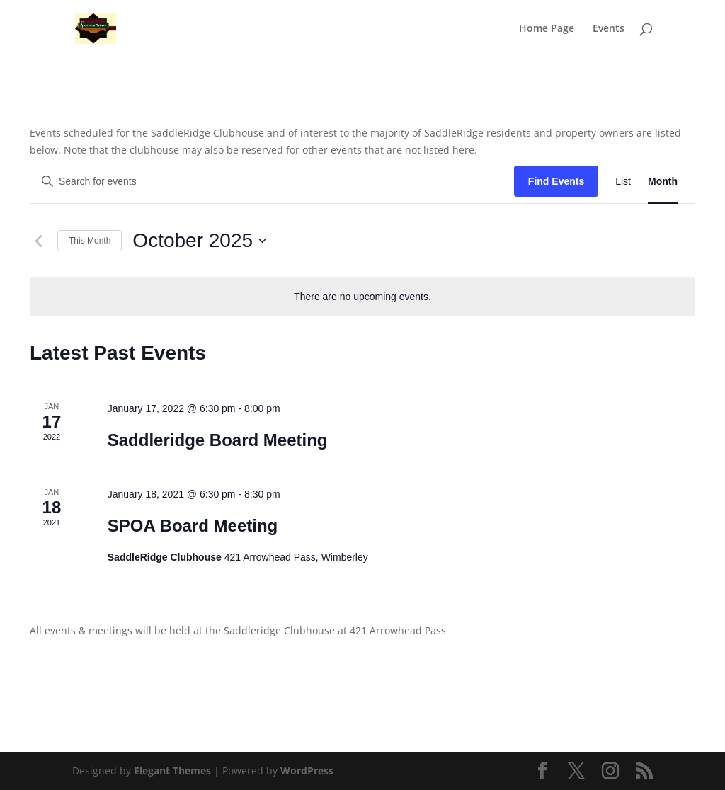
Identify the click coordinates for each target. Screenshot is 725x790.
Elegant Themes (172, 770)
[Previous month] (38, 240)
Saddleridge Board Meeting (218, 440)
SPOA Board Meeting (193, 525)
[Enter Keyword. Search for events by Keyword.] (272, 181)
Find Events (556, 181)
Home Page (546, 29)
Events (608, 29)
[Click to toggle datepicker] (199, 241)
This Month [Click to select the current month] (89, 241)
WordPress (306, 770)
